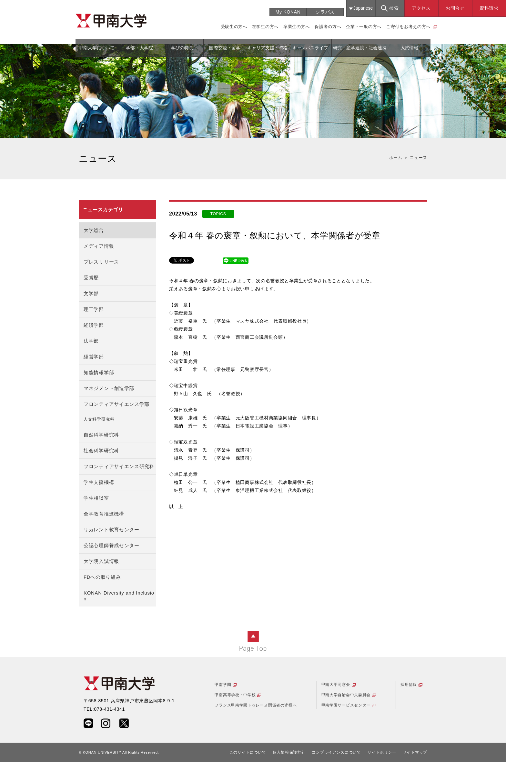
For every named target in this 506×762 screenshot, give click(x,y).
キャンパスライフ (310, 47)
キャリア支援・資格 (268, 47)
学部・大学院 (139, 47)
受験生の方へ (234, 26)
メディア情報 (99, 246)
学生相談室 (96, 498)
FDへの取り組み (102, 577)
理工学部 (94, 309)
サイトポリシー (382, 752)
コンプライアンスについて (336, 752)
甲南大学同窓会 (335, 684)
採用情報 (408, 684)
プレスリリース (101, 262)
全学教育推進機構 (104, 513)
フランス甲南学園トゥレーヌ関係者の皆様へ (256, 705)
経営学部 (94, 356)
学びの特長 (182, 47)
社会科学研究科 (101, 450)
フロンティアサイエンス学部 (116, 404)
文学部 (91, 293)
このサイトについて (247, 752)
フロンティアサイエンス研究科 (119, 466)
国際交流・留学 (224, 47)
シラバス (325, 12)
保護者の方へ (328, 26)
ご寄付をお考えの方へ (408, 26)
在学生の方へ (265, 26)
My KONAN (288, 12)
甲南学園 (223, 684)
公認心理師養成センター (111, 545)
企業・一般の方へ (363, 26)
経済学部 (94, 325)
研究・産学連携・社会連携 (360, 47)
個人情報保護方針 (289, 752)
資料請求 (489, 8)
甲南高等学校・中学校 (235, 695)
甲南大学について (97, 47)
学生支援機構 (99, 482)
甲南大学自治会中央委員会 (345, 695)
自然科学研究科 (101, 434)
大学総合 (94, 230)
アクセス (421, 8)
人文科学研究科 (99, 419)
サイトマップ (415, 752)
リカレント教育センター (111, 529)
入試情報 (409, 47)
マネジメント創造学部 (109, 388)
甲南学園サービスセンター (345, 705)
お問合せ (455, 8)
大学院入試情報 (101, 561)
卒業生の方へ (296, 26)
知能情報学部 (99, 372)
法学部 (91, 341)
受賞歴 (91, 277)
